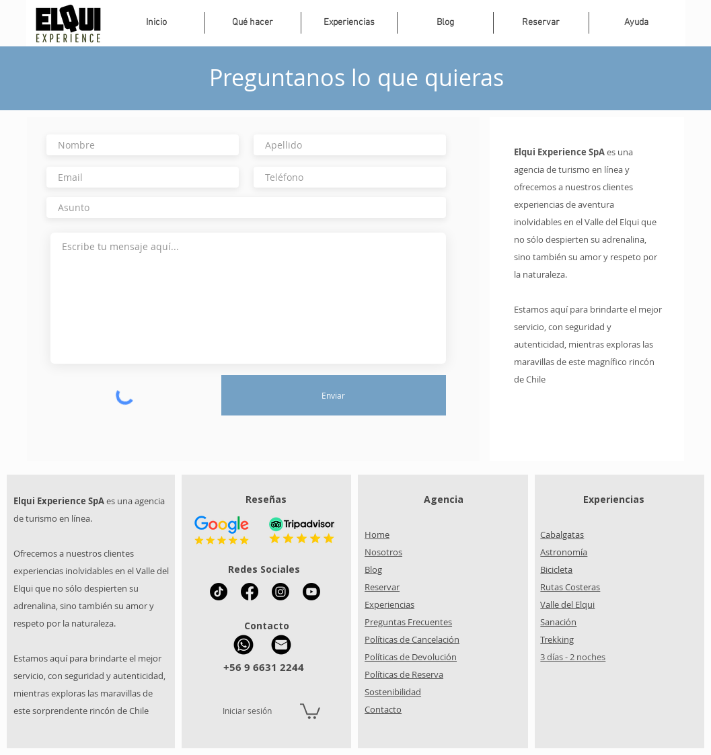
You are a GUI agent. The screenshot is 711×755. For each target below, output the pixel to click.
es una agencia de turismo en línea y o (573, 169)
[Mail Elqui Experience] (281, 645)
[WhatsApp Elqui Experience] (243, 645)
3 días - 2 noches (572, 657)
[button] (349, 23)
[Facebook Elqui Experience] (249, 591)
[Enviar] (333, 395)
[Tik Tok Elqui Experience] (218, 591)
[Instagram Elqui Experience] (280, 591)
